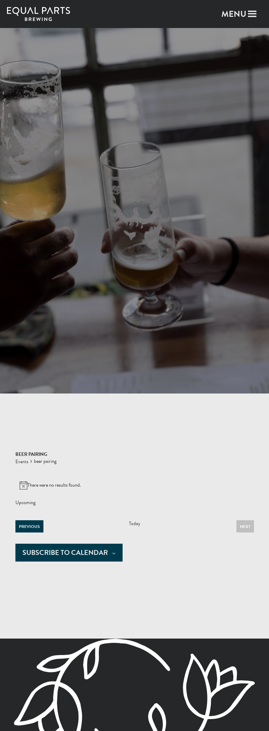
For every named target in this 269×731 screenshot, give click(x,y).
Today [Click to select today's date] (134, 523)
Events (21, 461)
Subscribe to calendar (65, 553)
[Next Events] (245, 526)
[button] (233, 14)
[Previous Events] (29, 526)
